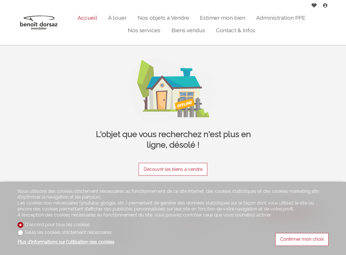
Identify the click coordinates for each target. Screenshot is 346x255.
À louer (117, 18)
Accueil (87, 18)
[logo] (38, 23)
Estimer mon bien (222, 18)
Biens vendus (188, 30)
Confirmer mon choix (302, 239)
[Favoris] (314, 6)
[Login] (325, 6)
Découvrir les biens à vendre (173, 169)
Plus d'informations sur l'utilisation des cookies (65, 242)
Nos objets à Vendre (163, 18)
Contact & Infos (235, 30)
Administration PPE (280, 18)
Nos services (144, 30)
